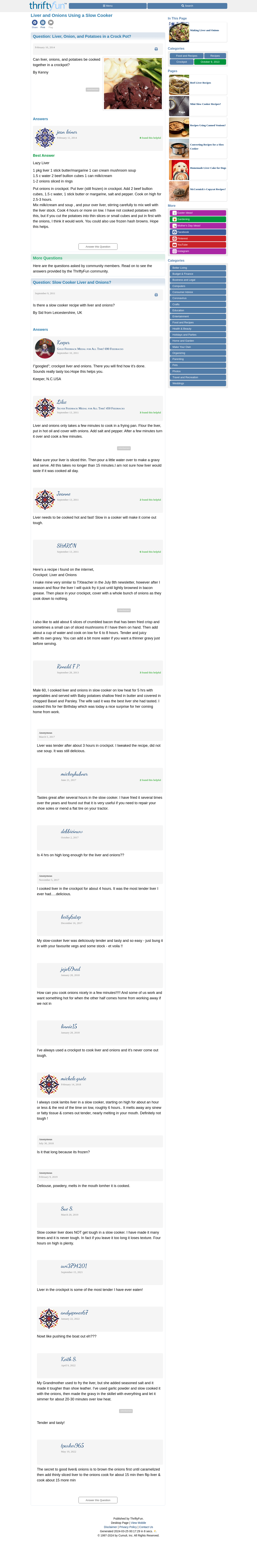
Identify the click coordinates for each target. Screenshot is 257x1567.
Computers (178, 286)
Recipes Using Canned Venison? (208, 125)
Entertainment (180, 316)
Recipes (215, 55)
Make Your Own (181, 346)
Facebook (180, 232)
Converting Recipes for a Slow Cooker (207, 146)
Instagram (180, 251)
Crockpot (181, 61)
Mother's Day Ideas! (186, 226)
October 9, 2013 (210, 61)
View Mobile (138, 1522)
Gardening (181, 219)
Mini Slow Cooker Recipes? (205, 103)
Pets (175, 365)
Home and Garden (183, 340)
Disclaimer (110, 1527)
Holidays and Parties (184, 334)
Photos (176, 371)
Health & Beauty (181, 328)
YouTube (180, 245)
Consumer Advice (182, 292)
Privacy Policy (128, 1527)
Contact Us (146, 1527)
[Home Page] (48, 2)
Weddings (178, 383)
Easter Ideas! (182, 213)
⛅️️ (155, 1531)
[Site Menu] (108, 6)
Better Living (179, 267)
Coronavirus (179, 298)
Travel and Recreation (185, 377)
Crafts (175, 304)
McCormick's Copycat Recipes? (208, 189)
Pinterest (180, 239)
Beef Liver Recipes (200, 82)
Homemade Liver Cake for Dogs (208, 167)
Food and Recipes (186, 55)
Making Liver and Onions (204, 30)
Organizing (178, 352)
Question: (82, 36)
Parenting (178, 359)
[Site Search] (187, 6)
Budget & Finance (182, 273)
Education (178, 310)
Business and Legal (183, 279)
